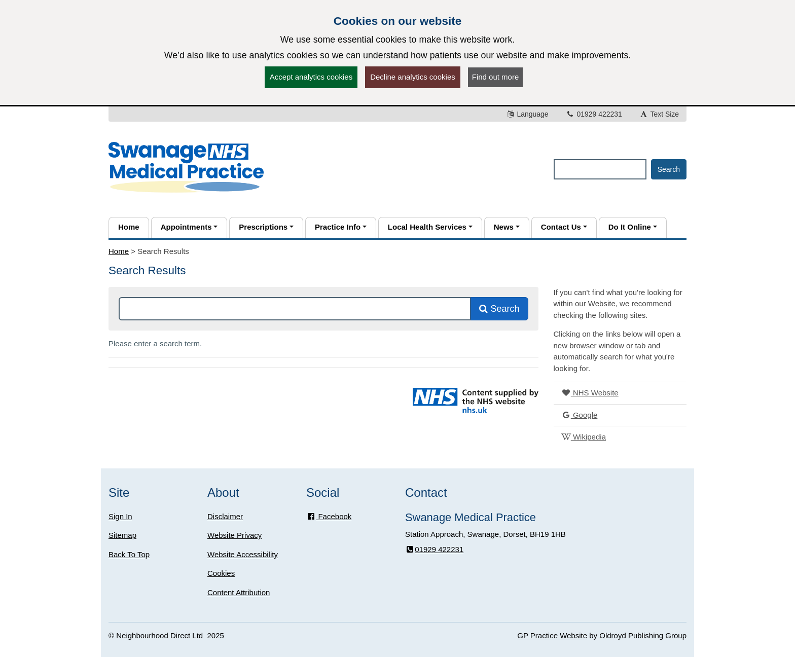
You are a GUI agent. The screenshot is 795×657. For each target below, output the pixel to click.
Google (579, 415)
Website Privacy (234, 535)
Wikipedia (583, 436)
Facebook (328, 516)
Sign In (120, 516)
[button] (189, 227)
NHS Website (590, 392)
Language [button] (527, 114)
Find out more (495, 76)
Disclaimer (225, 516)
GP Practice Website (552, 635)
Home (119, 251)
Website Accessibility (242, 554)
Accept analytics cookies (311, 76)
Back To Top (129, 554)
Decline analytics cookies (412, 76)
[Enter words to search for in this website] (600, 169)
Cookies (221, 573)
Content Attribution (238, 592)
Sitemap (122, 535)
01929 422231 (594, 114)
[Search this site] (295, 308)
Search (499, 309)
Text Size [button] (659, 114)
